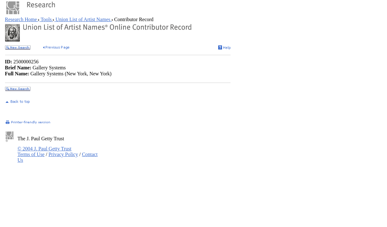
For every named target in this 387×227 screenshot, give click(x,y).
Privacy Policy (63, 154)
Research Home (21, 19)
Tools (46, 19)
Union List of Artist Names (82, 19)
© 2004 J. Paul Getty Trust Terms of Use (44, 151)
